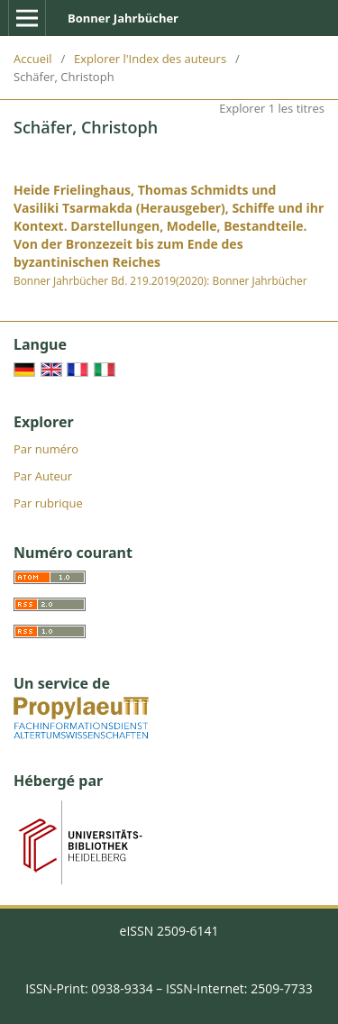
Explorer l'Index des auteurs (150, 58)
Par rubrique (48, 503)
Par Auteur (43, 476)
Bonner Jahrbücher (123, 18)
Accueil (33, 58)
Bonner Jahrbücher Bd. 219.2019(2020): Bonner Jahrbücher (160, 280)
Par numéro (46, 449)
